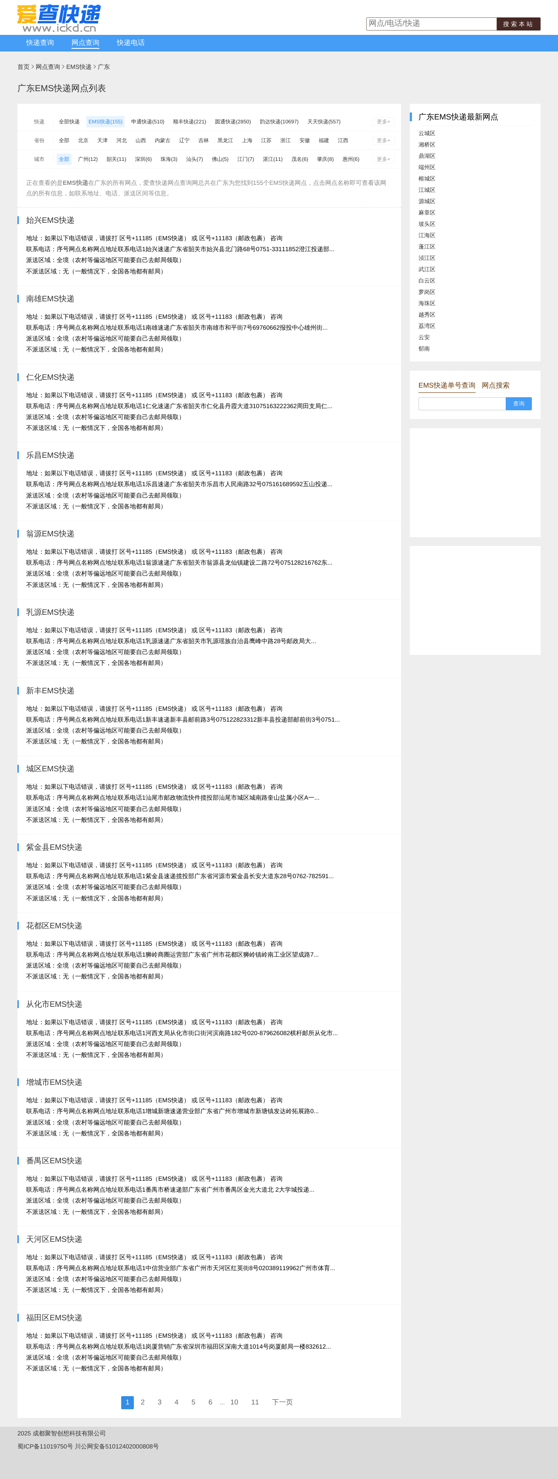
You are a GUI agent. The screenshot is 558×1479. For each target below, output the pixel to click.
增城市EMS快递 (54, 1082)
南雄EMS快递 (50, 298)
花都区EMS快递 (54, 925)
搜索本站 (518, 23)
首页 (23, 66)
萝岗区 (427, 292)
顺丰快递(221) (189, 122)
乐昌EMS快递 (50, 455)
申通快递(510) (147, 122)
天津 (102, 140)
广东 (104, 66)
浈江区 (427, 258)
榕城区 (427, 178)
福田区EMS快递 (54, 1317)
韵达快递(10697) (279, 122)
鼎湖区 (427, 156)
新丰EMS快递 (50, 690)
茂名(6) (299, 159)
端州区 (427, 167)
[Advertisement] (475, 482)
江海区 (427, 235)
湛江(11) (272, 159)
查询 (518, 403)
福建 (324, 140)
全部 (64, 140)
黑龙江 (225, 140)
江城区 (427, 190)
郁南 (424, 348)
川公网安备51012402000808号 (117, 1446)
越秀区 (427, 314)
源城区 (427, 201)
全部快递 (69, 122)
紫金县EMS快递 (54, 847)
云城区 (427, 133)
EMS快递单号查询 (447, 385)
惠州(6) (351, 159)
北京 (83, 140)
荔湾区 (427, 326)
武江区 (427, 269)
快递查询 (40, 43)
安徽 (304, 140)
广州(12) (88, 159)
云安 (424, 337)
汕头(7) (194, 159)
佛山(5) (220, 159)
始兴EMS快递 (50, 220)
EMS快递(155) (105, 122)
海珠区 (427, 303)
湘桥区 (427, 144)
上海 (247, 140)
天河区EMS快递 (54, 1239)
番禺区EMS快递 (54, 1160)
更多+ (383, 122)
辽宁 (184, 140)
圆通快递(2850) (233, 122)
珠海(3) (168, 159)
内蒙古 (162, 140)
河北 (121, 140)
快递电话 (131, 43)
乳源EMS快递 (50, 612)
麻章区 (427, 212)
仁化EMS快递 (50, 377)
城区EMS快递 (50, 768)
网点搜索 (496, 385)
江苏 (266, 140)
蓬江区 (427, 246)
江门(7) (245, 159)
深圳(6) (143, 159)
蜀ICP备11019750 (42, 1446)
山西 (141, 140)
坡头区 (427, 224)
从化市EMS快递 (54, 1004)
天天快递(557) (323, 122)
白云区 (427, 280)
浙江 (285, 140)
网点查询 (85, 43)
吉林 (203, 140)
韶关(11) (116, 159)
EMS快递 (79, 66)
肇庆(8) (325, 159)
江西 (343, 140)
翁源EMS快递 (50, 533)
